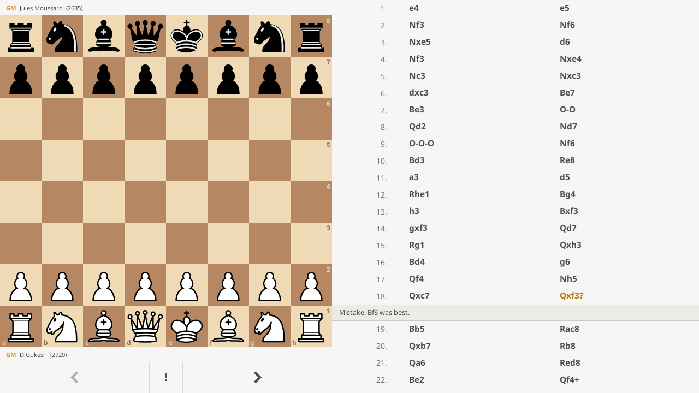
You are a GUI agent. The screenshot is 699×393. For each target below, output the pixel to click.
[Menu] (166, 377)
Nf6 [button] (567, 25)
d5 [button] (565, 177)
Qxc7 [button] (419, 295)
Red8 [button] (570, 362)
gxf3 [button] (418, 228)
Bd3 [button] (417, 160)
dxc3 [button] (419, 92)
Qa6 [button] (417, 362)
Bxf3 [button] (569, 211)
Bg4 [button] (568, 194)
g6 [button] (565, 261)
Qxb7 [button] (420, 346)
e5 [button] (565, 8)
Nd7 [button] (568, 126)
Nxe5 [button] (420, 41)
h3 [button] (414, 211)
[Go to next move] (257, 377)
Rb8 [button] (568, 346)
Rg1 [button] (417, 245)
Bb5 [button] (417, 329)
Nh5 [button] (568, 278)
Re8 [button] (567, 160)
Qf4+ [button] (569, 379)
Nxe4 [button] (571, 58)
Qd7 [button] (568, 228)
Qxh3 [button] (571, 245)
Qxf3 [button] (571, 295)
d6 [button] (565, 41)
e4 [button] (414, 8)
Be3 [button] (416, 109)
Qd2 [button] (417, 126)
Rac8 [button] (569, 329)
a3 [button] (414, 177)
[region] (349, 196)
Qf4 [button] (416, 278)
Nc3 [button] (417, 75)
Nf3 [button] (416, 25)
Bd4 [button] (417, 261)
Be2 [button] (416, 379)
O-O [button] (568, 109)
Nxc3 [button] (570, 75)
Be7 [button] (567, 92)
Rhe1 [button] (419, 194)
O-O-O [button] (421, 143)
